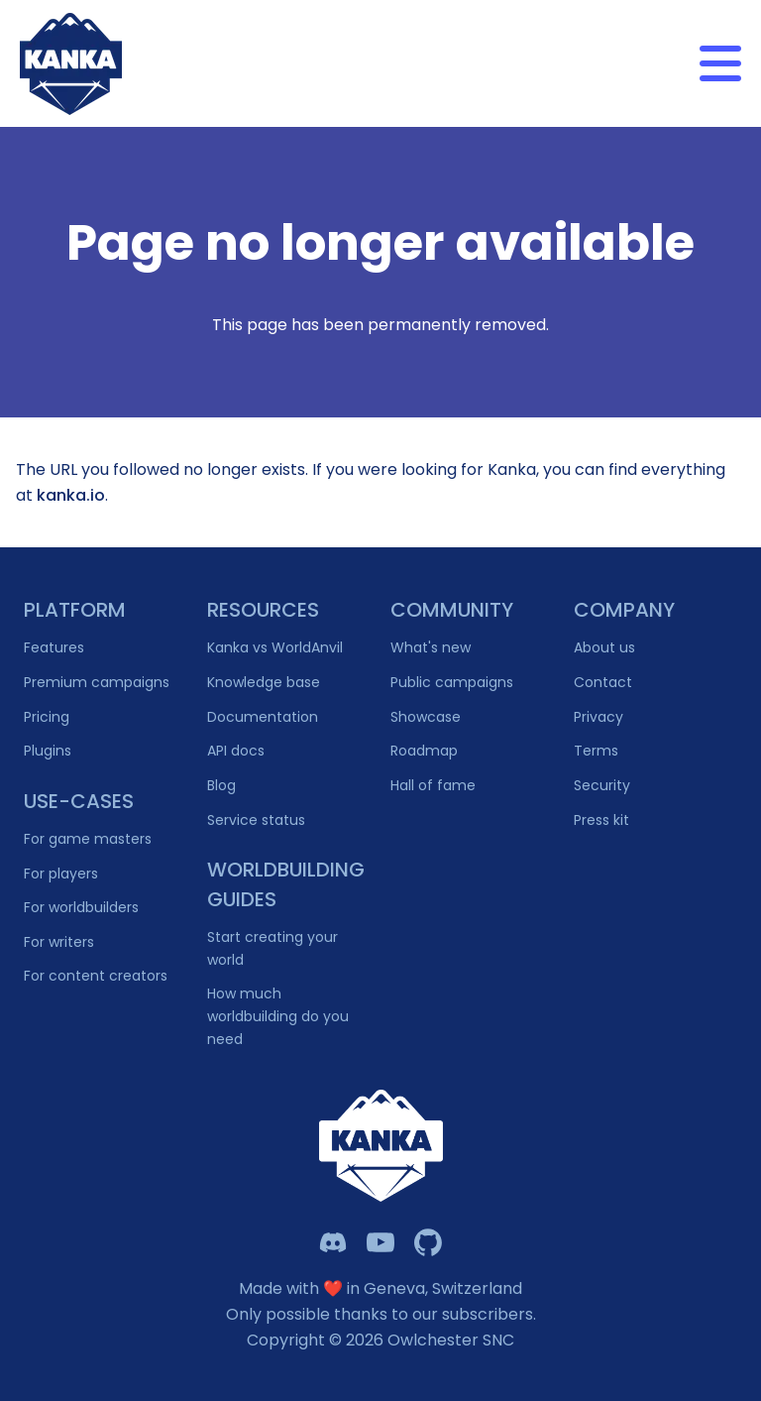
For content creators (95, 976)
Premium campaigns (96, 682)
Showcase (425, 717)
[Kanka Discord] (333, 1242)
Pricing (46, 717)
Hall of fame (433, 785)
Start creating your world (272, 948)
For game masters (88, 839)
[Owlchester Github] (428, 1242)
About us (604, 647)
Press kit (601, 820)
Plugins (47, 750)
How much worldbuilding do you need (278, 1016)
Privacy (598, 717)
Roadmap (424, 750)
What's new (430, 647)
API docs (236, 750)
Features (54, 647)
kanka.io (71, 495)
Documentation (262, 717)
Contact (603, 682)
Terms (596, 750)
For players (61, 873)
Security (602, 785)
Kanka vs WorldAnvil (275, 647)
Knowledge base (263, 682)
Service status (256, 820)
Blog (221, 785)
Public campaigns (451, 682)
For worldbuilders (81, 907)
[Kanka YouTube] (380, 1242)
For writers (59, 942)
